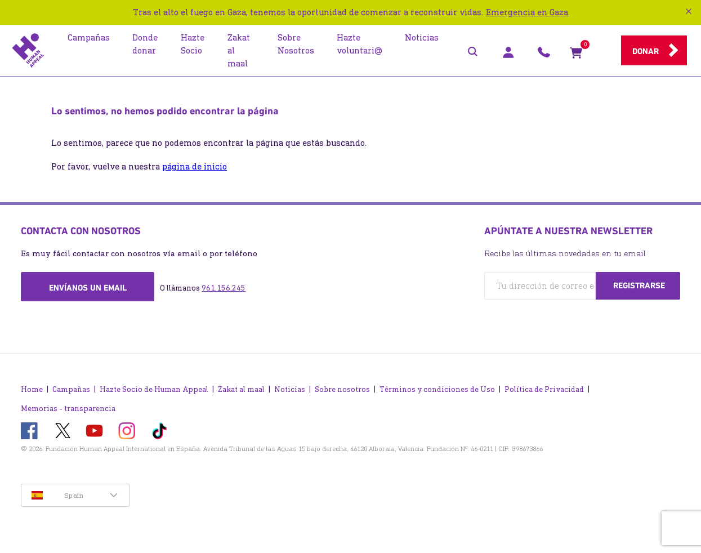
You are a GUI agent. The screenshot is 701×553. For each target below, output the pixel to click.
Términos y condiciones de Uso (437, 389)
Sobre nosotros (342, 389)
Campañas (71, 389)
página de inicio (194, 166)
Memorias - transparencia (68, 408)
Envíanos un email (88, 288)
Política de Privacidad (544, 389)
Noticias (289, 389)
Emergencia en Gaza (527, 12)
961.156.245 (223, 288)
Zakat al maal (241, 389)
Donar (645, 51)
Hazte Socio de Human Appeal (154, 389)
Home (32, 389)
